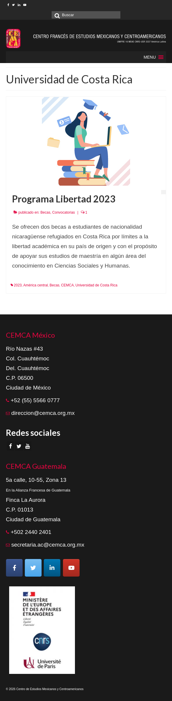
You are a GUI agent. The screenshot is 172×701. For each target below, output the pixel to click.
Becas (45, 212)
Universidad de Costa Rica (96, 285)
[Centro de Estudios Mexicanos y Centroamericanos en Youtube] (71, 568)
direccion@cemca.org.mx (43, 413)
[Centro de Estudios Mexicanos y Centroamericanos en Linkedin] (52, 568)
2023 (18, 285)
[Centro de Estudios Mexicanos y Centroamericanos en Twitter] (33, 568)
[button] (150, 57)
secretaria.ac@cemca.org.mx (47, 545)
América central (35, 285)
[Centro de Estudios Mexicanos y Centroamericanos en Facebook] (14, 568)
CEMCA (67, 285)
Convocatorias (63, 212)
